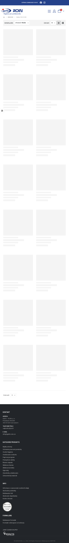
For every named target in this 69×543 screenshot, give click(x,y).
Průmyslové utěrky (9, 460)
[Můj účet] (54, 11)
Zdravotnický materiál (10, 475)
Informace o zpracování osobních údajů (16, 488)
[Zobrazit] (53, 23)
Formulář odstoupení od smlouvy (13, 523)
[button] (44, 11)
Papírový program (8, 457)
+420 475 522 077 (8, 428)
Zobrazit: (46, 23)
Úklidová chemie (8, 465)
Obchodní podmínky (9, 491)
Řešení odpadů (8, 462)
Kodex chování (7, 498)
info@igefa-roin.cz (9, 434)
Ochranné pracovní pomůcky (12, 449)
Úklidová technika (8, 468)
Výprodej (6, 470)
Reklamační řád (8, 493)
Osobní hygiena (8, 452)
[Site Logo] (13, 11)
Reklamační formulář (9, 520)
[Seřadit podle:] (22, 23)
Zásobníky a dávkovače (10, 473)
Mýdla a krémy (7, 447)
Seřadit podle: (8, 23)
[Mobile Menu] (49, 11)
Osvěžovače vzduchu (10, 454)
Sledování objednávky (10, 496)
